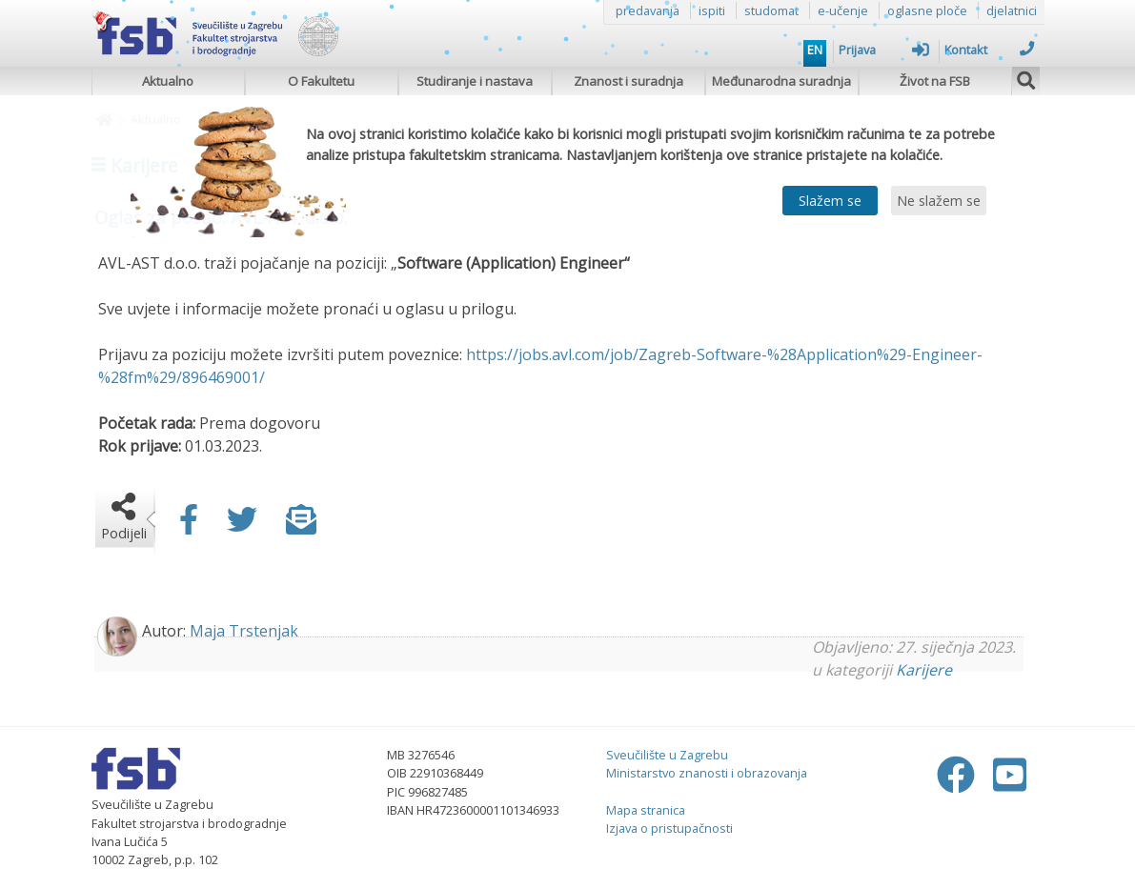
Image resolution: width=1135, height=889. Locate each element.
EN (814, 49)
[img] (1026, 78)
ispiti (712, 10)
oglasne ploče (927, 10)
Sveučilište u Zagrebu (667, 754)
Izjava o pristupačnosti (669, 828)
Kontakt (989, 49)
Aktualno (167, 81)
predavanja (647, 10)
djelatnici (1011, 10)
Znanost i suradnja (628, 81)
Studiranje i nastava (474, 81)
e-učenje (843, 10)
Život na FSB (935, 81)
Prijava (884, 49)
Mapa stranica (645, 809)
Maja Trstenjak (244, 630)
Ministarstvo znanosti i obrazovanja (706, 772)
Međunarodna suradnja (781, 81)
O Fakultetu (321, 81)
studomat (771, 10)
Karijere (924, 669)
